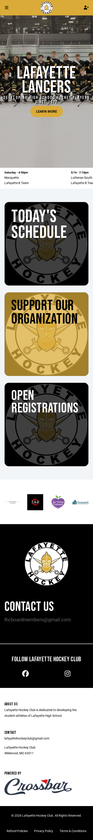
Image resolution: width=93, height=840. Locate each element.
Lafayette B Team (16, 183)
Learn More (46, 111)
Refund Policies (17, 831)
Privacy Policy (43, 831)
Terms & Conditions (73, 831)
